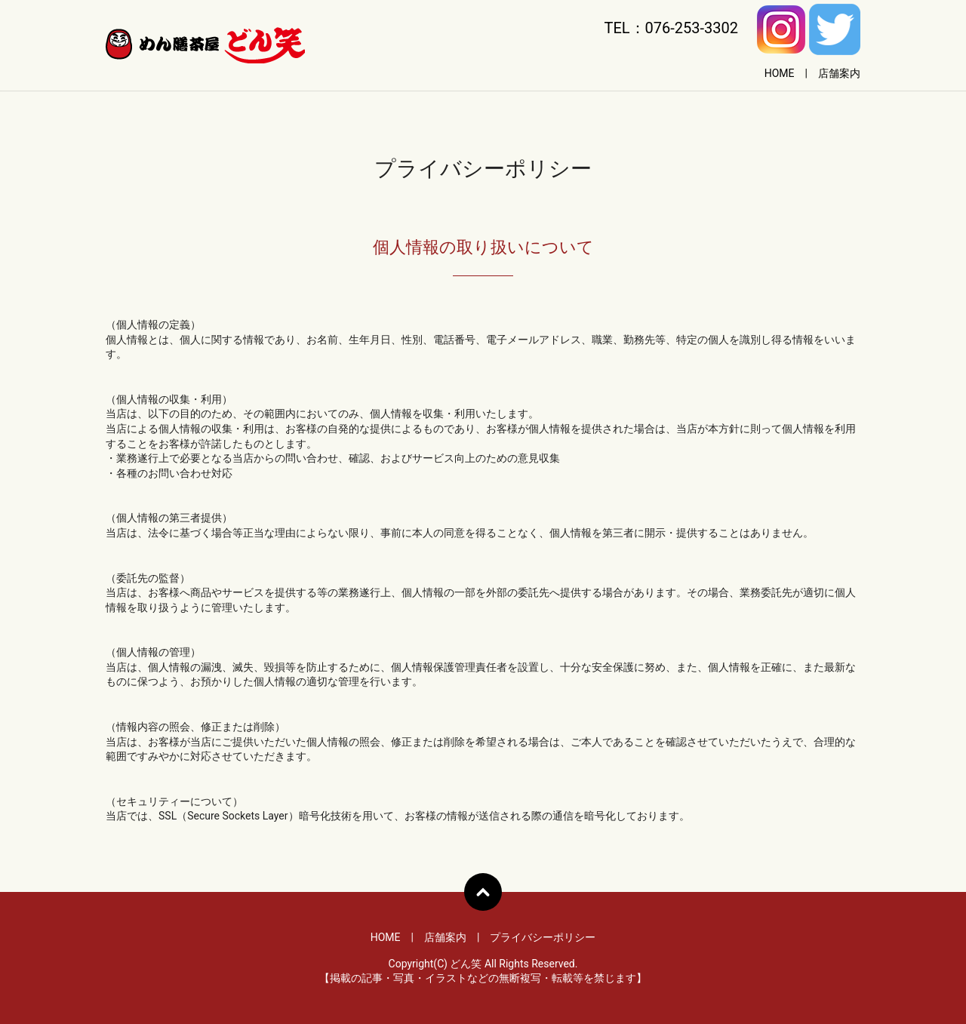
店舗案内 (839, 73)
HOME (779, 73)
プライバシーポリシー (542, 937)
